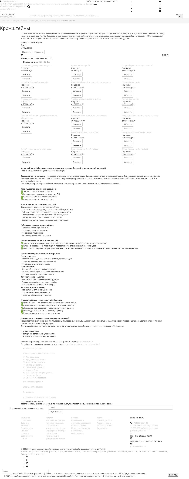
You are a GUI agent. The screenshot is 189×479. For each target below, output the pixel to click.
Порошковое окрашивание (77, 431)
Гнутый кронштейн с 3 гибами (84, 149)
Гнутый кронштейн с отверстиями (36, 149)
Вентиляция (28, 392)
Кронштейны (32, 370)
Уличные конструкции (33, 381)
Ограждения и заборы (33, 387)
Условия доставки (105, 420)
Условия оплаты (104, 423)
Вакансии (25, 423)
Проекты (33, 15)
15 (40, 62)
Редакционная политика (69, 451)
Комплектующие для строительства (39, 353)
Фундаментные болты (35, 359)
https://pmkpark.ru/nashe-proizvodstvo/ (82, 344)
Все (48, 62)
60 (45, 62)
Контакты (92, 15)
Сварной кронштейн (131, 82)
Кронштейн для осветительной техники (89, 115)
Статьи (24, 438)
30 (42, 62)
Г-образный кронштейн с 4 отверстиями (140, 115)
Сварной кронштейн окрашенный (137, 65)
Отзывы (24, 430)
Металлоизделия (78, 425)
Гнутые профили (33, 375)
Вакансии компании (78, 15)
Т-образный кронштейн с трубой (86, 99)
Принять (173, 475)
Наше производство (47, 15)
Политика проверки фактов (94, 451)
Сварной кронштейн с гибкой (135, 149)
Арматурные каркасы (35, 362)
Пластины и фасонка (35, 367)
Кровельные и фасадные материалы (39, 397)
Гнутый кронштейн (130, 99)
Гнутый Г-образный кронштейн (35, 82)
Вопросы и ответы (105, 425)
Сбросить (38, 52)
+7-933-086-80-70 (13, 6)
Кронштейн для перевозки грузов (36, 65)
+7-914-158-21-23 (13, 4)
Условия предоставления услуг (34, 451)
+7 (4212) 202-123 (9, 1)
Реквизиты (25, 425)
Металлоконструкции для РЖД (39, 372)
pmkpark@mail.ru (8, 9)
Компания (25, 418)
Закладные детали (34, 365)
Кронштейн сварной (80, 65)
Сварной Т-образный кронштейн (136, 132)
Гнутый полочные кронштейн (84, 132)
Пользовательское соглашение (153, 451)
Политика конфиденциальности (122, 451)
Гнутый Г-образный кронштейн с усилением (91, 82)
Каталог (65, 15)
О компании (26, 420)
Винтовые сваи (32, 357)
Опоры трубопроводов (36, 378)
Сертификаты (27, 428)
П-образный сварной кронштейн (35, 99)
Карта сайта (102, 428)
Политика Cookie (127, 476)
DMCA (53, 451)
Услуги (59, 15)
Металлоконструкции (32, 348)
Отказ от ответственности (32, 454)
